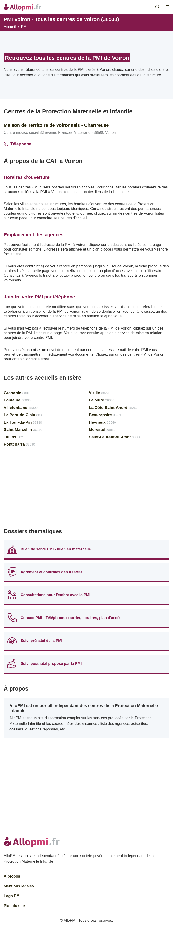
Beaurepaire (105, 415)
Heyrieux (102, 422)
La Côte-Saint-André (113, 407)
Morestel (102, 429)
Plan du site (14, 906)
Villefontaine (21, 407)
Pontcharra (19, 444)
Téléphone (17, 144)
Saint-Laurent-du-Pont (115, 437)
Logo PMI (12, 896)
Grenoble (18, 393)
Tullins (15, 437)
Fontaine (17, 400)
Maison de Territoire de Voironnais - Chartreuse (56, 125)
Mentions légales (19, 886)
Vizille (99, 393)
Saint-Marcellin (23, 429)
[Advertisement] (86, 489)
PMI (24, 27)
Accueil (10, 27)
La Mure (101, 400)
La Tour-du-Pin (23, 422)
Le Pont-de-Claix (24, 415)
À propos (12, 876)
